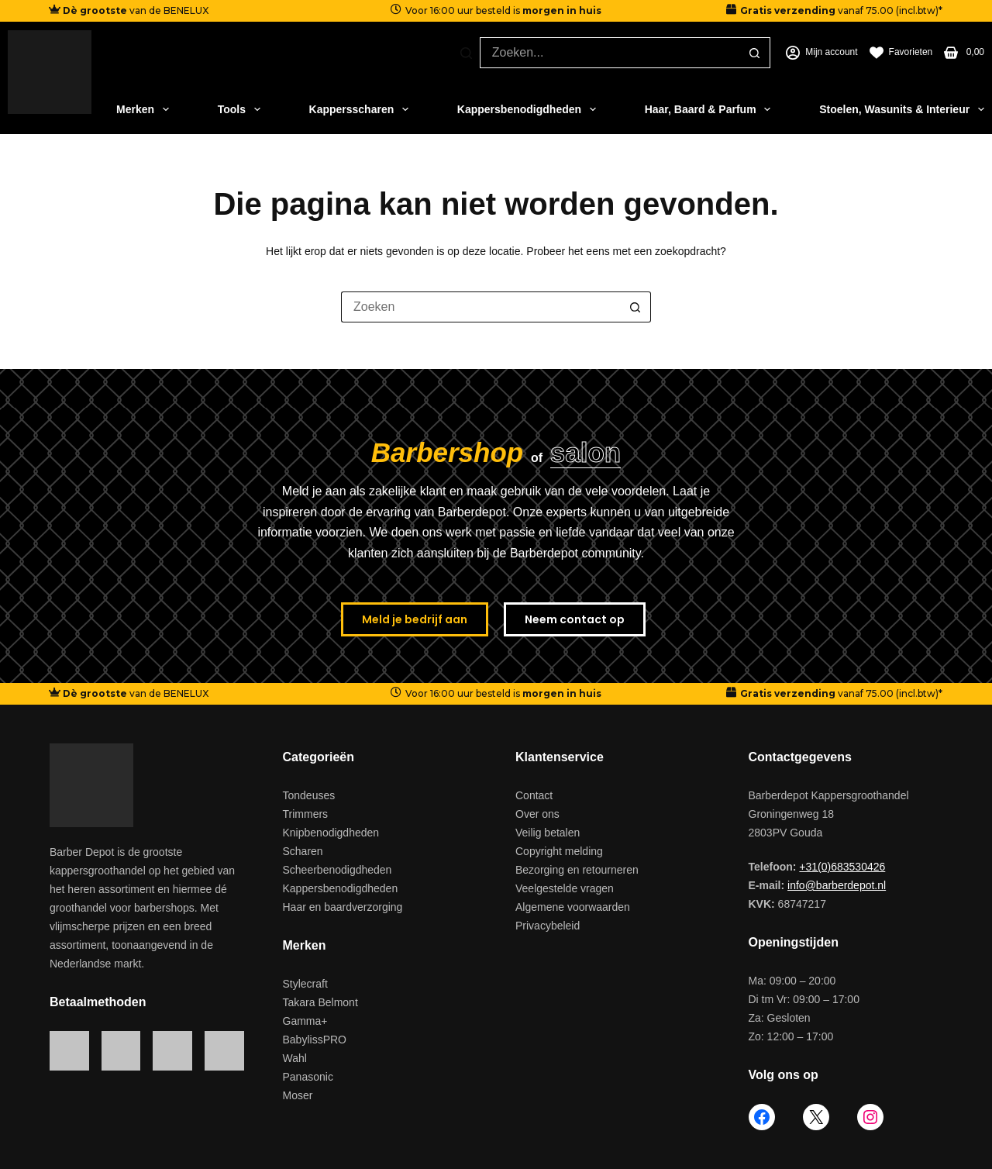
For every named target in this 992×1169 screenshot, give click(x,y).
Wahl (295, 1058)
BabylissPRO (314, 1039)
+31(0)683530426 (842, 866)
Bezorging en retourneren (577, 870)
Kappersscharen (359, 109)
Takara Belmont (320, 1002)
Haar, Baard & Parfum (708, 109)
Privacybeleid (547, 925)
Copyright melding (559, 851)
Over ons (537, 814)
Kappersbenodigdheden (526, 109)
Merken (142, 109)
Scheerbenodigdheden (337, 870)
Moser (298, 1095)
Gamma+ (305, 1021)
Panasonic (308, 1077)
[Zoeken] (466, 53)
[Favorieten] (901, 52)
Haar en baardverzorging (343, 907)
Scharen (303, 851)
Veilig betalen (547, 832)
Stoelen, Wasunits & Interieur (901, 109)
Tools (239, 109)
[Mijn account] (821, 52)
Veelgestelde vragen (564, 888)
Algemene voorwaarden (572, 907)
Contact (534, 795)
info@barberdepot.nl (836, 885)
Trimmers (306, 814)
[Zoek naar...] (610, 52)
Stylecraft (305, 984)
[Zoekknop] (754, 52)
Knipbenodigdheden (331, 832)
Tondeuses (309, 795)
